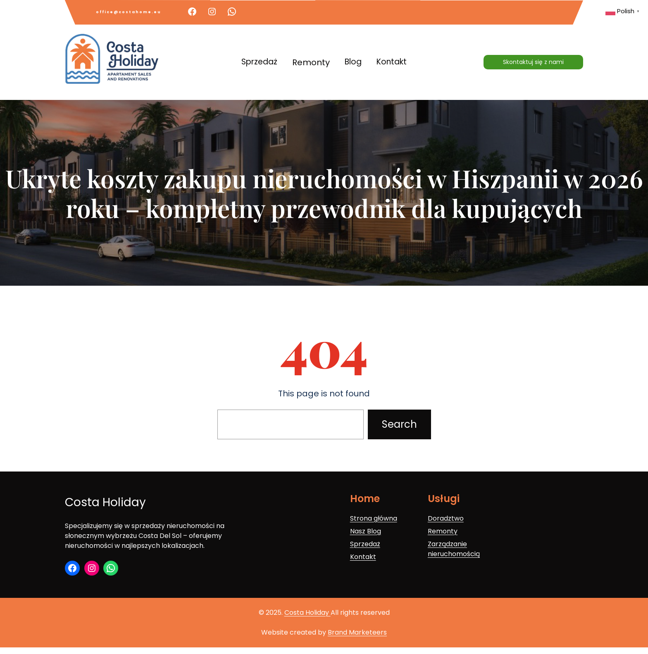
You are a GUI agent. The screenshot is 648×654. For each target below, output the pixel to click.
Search (399, 424)
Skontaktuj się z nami (533, 62)
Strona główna (373, 518)
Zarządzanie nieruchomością (454, 549)
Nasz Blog (365, 531)
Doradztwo (446, 518)
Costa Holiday (105, 502)
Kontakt (363, 557)
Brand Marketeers (357, 632)
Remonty (442, 531)
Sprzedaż (365, 544)
